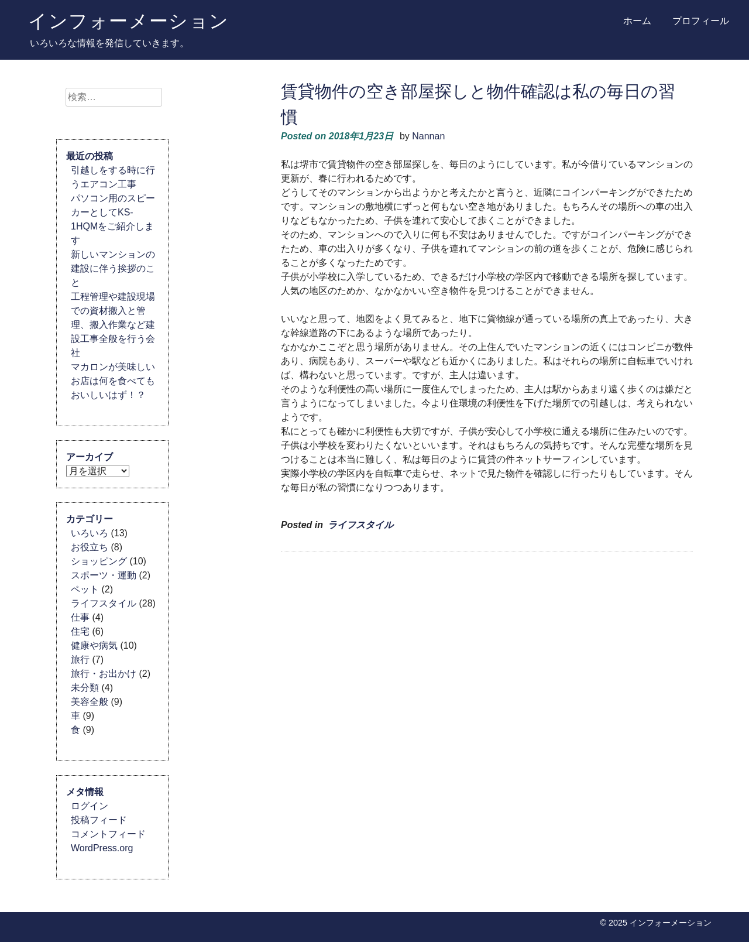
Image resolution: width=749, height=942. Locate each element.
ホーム (637, 21)
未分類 (85, 688)
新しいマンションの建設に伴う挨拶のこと (113, 268)
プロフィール (700, 21)
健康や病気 (94, 645)
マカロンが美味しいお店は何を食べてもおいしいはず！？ (113, 381)
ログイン (89, 806)
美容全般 (89, 702)
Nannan (428, 136)
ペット (85, 589)
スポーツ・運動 (103, 575)
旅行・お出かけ (103, 674)
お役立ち (89, 547)
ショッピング (99, 561)
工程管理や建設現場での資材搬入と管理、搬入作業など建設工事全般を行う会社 (113, 325)
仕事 (80, 617)
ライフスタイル (360, 525)
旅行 (80, 659)
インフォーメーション (128, 20)
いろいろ (89, 533)
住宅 (80, 631)
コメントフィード (108, 834)
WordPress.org (102, 848)
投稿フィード (99, 820)
